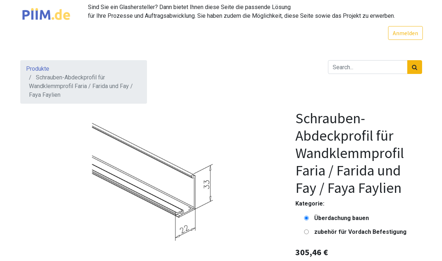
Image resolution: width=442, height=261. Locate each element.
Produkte (37, 68)
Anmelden (404, 33)
